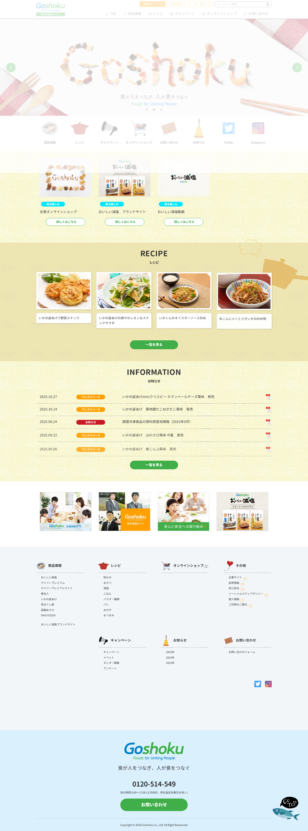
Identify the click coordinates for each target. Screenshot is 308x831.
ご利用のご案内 (238, 604)
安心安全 (234, 588)
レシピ (110, 566)
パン (106, 604)
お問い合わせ (240, 640)
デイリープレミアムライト (57, 588)
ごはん (107, 594)
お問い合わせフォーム (242, 652)
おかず (107, 610)
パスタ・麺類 (111, 599)
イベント (108, 658)
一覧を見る (154, 344)
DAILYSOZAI (48, 615)
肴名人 (45, 594)
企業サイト (235, 577)
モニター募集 (111, 663)
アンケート (110, 668)
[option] (65, 194)
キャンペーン (115, 640)
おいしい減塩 (49, 577)
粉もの (107, 577)
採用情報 (234, 583)
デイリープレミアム (53, 583)
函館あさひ (47, 610)
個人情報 (234, 599)
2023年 (170, 663)
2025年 (170, 652)
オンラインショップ (182, 566)
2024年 (170, 658)
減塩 (106, 588)
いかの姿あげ (49, 599)
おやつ (107, 583)
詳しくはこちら (66, 222)
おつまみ (108, 615)
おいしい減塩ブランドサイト (58, 624)
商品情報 (49, 566)
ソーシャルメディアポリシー (246, 594)
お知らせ (174, 640)
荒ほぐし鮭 (47, 604)
